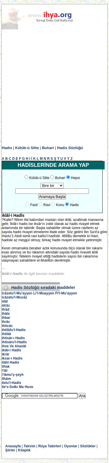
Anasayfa (13, 446)
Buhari (48, 148)
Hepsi (75, 178)
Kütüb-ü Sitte (27, 148)
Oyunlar (70, 446)
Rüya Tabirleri (49, 446)
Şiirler (10, 450)
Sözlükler (88, 446)
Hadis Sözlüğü (70, 148)
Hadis (7, 148)
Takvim (29, 446)
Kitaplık (24, 450)
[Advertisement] (54, 87)
